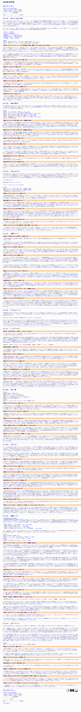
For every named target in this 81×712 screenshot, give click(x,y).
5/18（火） (6, 171)
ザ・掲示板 (4, 690)
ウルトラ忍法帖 (22, 520)
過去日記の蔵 (14, 8)
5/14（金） (6, 389)
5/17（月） (6, 233)
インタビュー (36, 583)
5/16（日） (6, 310)
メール (11, 5)
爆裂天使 (9, 628)
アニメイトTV (71, 455)
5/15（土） (6, 328)
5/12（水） (6, 516)
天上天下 (17, 38)
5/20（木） (6, 18)
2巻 (40, 45)
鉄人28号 (9, 530)
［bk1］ (34, 41)
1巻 (39, 45)
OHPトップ (4, 5)
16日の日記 (6, 173)
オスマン (8, 5)
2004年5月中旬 (8, 2)
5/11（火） (6, 623)
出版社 (29, 120)
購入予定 (12, 6)
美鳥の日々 (6, 34)
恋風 (11, 38)
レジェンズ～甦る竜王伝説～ (9, 33)
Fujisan (33, 288)
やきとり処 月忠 (37, 105)
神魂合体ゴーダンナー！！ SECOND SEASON (13, 36)
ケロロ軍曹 (6, 38)
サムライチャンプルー (11, 20)
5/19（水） (6, 103)
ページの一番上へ (6, 703)
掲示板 (4, 6)
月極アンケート (8, 6)
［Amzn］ (38, 41)
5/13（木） (6, 444)
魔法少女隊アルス (7, 35)
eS (31, 129)
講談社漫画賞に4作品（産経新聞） (10, 518)
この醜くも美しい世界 (17, 35)
